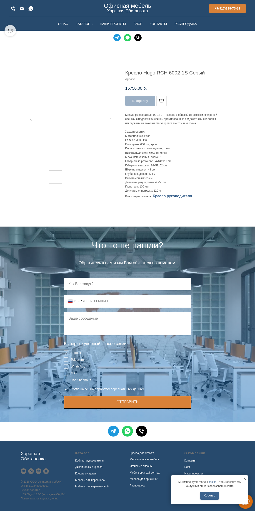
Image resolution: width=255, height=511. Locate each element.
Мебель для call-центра (145, 472)
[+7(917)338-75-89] (13, 8)
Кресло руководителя (172, 196)
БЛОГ (138, 24)
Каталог (82, 453)
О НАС (63, 24)
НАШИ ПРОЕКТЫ (113, 24)
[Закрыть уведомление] (244, 478)
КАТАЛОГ (83, 24)
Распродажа (137, 485)
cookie (212, 482)
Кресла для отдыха (142, 453)
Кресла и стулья (85, 473)
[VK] (23, 471)
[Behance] (31, 471)
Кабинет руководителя (89, 460)
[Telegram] (117, 37)
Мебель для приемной (144, 479)
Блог (187, 467)
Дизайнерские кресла (88, 467)
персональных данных (127, 389)
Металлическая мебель (145, 459)
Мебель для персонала (90, 480)
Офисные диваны (141, 466)
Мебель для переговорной (92, 486)
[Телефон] (138, 37)
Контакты (190, 460)
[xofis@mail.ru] (22, 8)
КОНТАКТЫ (158, 24)
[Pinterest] (38, 471)
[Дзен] (46, 471)
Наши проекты (193, 473)
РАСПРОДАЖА (186, 24)
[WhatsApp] (31, 8)
